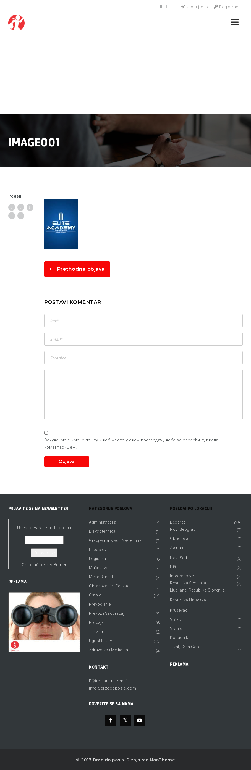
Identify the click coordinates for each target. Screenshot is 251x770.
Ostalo (95, 595)
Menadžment (101, 577)
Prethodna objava (81, 269)
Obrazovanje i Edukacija (111, 586)
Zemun (176, 547)
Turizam (96, 631)
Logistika (97, 558)
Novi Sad (178, 558)
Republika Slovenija (188, 583)
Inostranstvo (182, 576)
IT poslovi (98, 549)
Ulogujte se (195, 6)
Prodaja (96, 622)
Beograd (178, 522)
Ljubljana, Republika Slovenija (197, 590)
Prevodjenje (100, 604)
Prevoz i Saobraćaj (106, 613)
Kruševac (178, 610)
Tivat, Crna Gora (185, 647)
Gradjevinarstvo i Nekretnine (115, 540)
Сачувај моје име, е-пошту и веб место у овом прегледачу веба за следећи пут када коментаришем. (131, 444)
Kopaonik (179, 637)
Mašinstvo (99, 568)
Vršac (175, 619)
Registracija (228, 6)
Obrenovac (180, 538)
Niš (173, 567)
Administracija (102, 522)
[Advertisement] (125, 72)
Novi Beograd (182, 529)
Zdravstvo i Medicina (108, 650)
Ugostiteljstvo (102, 640)
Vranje (176, 628)
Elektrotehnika (102, 531)
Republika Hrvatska (188, 600)
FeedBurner (55, 564)
